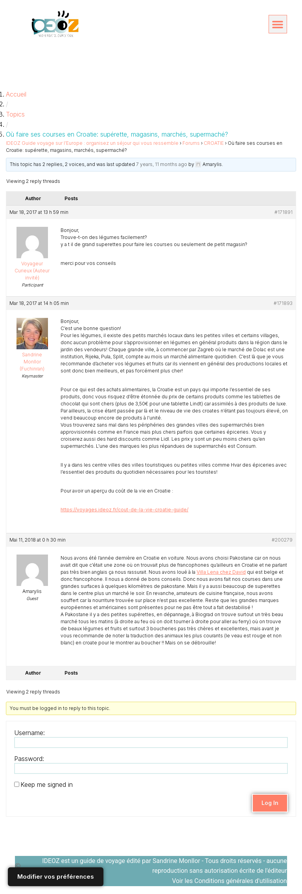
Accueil (16, 94)
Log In (269, 802)
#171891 (283, 212)
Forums (191, 143)
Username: (29, 732)
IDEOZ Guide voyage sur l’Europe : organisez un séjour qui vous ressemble (92, 143)
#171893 (283, 303)
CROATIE (214, 143)
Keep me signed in (46, 784)
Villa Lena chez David (221, 572)
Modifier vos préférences (55, 876)
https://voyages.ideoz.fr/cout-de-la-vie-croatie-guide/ (124, 510)
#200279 (282, 540)
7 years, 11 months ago (161, 164)
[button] (278, 24)
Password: (29, 758)
